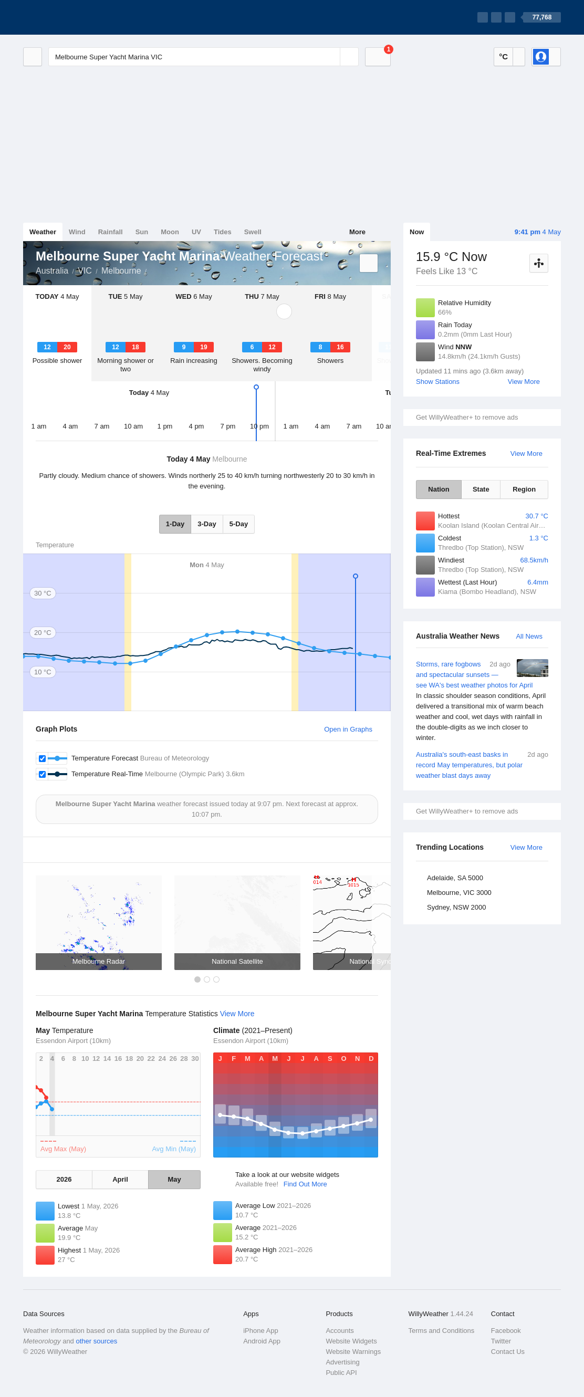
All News (529, 636)
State (481, 489)
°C (503, 56)
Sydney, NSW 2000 (456, 907)
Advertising (342, 1362)
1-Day (175, 524)
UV (196, 232)
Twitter (501, 1341)
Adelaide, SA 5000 (455, 878)
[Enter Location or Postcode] (203, 56)
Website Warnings (353, 1352)
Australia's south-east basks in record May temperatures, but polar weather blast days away (482, 764)
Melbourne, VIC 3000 (459, 892)
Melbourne (121, 270)
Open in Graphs (348, 729)
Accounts (339, 1331)
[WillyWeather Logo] (72, 17)
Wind (77, 232)
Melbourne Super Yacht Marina (153, 270)
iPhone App (260, 1331)
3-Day (206, 524)
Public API (341, 1373)
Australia (52, 270)
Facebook (506, 1331)
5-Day (239, 524)
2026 (63, 1179)
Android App (261, 1341)
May (174, 1179)
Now (417, 232)
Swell (253, 232)
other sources (96, 1341)
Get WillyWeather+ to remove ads (467, 417)
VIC (85, 270)
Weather (42, 232)
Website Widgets (351, 1341)
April (120, 1179)
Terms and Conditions (442, 1331)
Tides (223, 232)
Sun (142, 232)
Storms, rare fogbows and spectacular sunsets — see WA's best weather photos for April (482, 701)
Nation (438, 489)
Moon (170, 232)
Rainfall (110, 232)
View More (524, 381)
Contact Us (508, 1352)
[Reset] (331, 57)
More (357, 232)
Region (524, 489)
